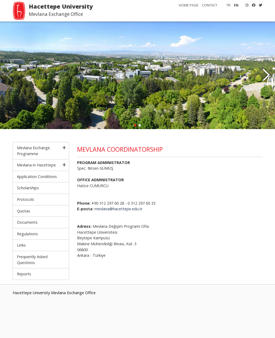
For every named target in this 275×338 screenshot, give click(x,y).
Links (21, 245)
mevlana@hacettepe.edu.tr (118, 208)
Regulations (27, 233)
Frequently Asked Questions (32, 259)
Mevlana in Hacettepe (36, 165)
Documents (27, 222)
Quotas (23, 211)
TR (228, 5)
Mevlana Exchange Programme (33, 150)
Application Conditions (37, 176)
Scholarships (28, 187)
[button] (266, 75)
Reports (24, 273)
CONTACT (209, 5)
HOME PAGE (188, 5)
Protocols (25, 199)
